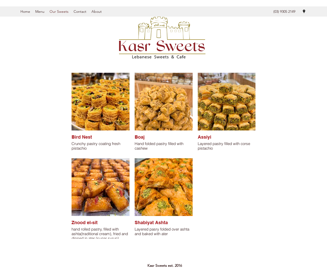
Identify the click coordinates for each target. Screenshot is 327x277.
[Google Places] (304, 11)
